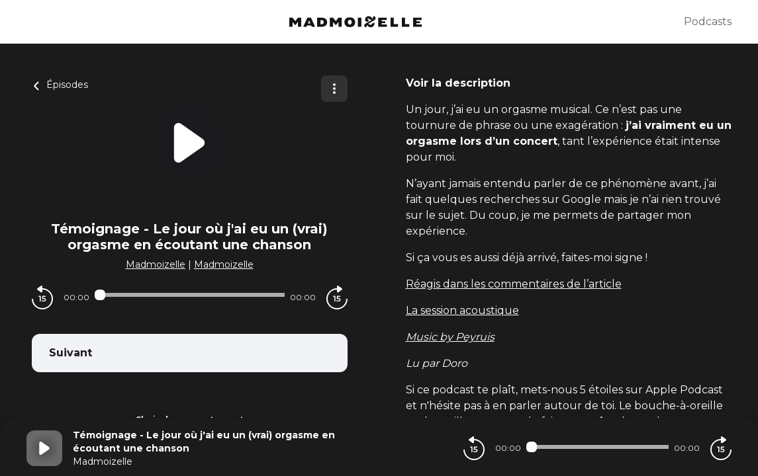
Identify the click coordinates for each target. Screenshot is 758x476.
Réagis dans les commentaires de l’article (514, 284)
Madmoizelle (155, 264)
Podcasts (708, 21)
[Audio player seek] (190, 295)
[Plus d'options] (334, 88)
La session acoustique (462, 310)
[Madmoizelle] (355, 22)
